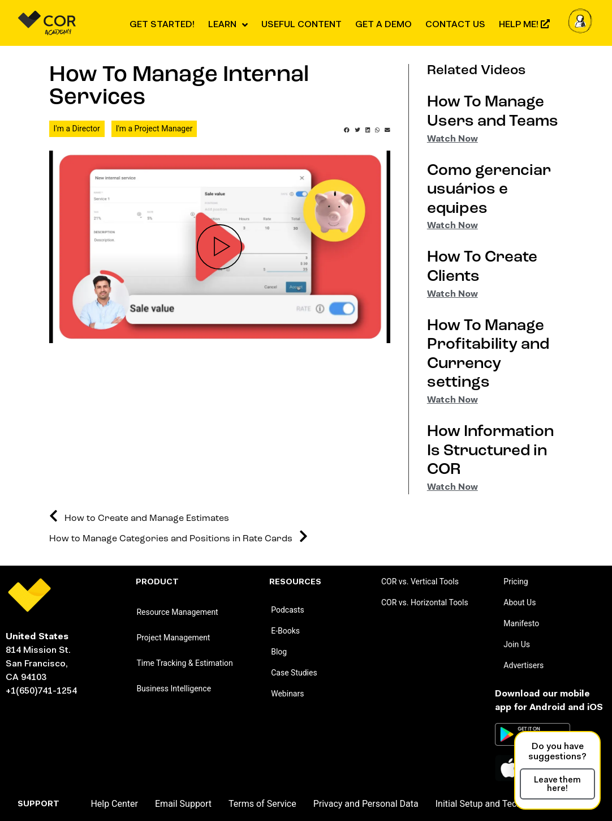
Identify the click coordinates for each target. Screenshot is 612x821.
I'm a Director (77, 128)
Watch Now (452, 139)
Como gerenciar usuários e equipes (489, 190)
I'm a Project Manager (154, 128)
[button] (347, 130)
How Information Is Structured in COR (490, 451)
